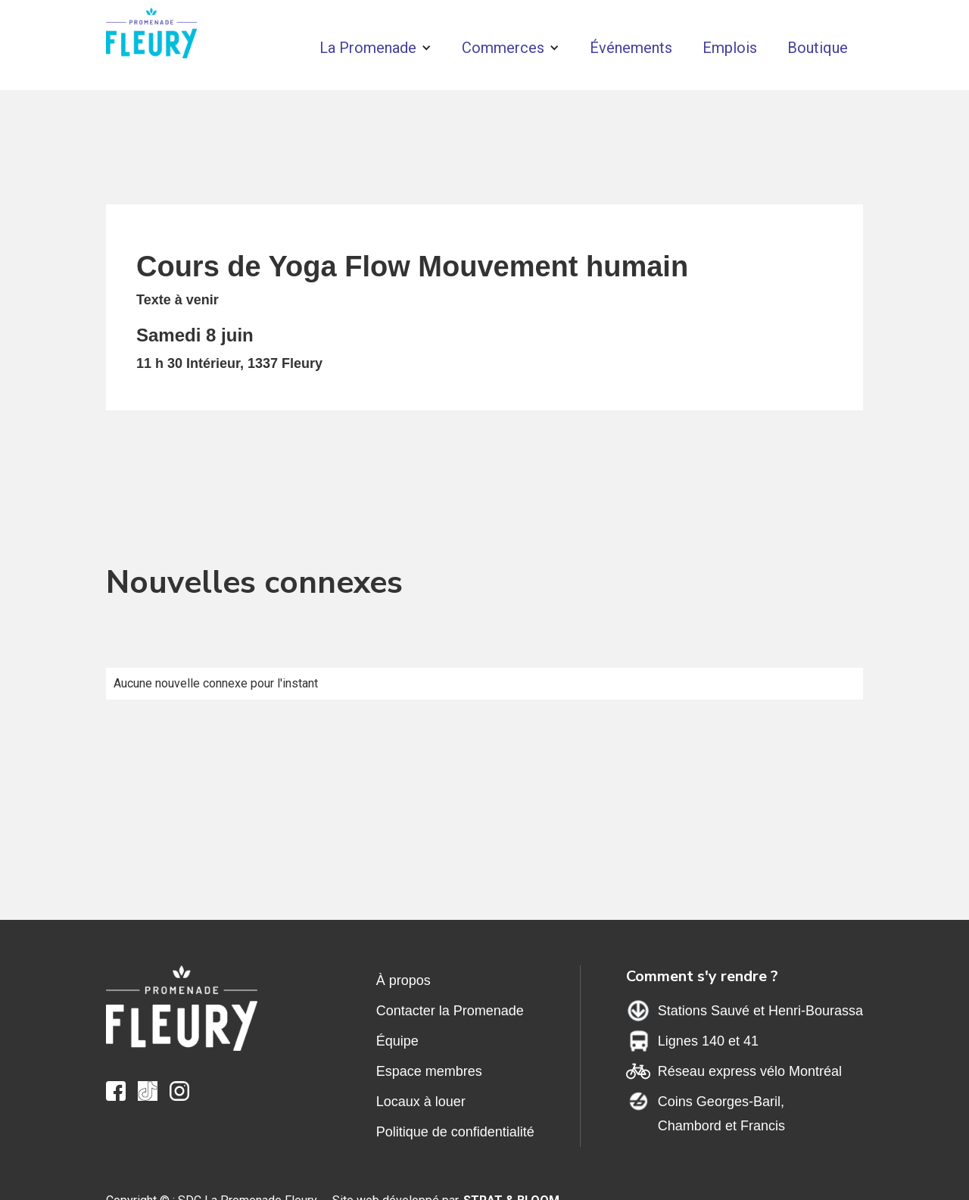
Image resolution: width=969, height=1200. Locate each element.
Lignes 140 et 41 (708, 1041)
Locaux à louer (421, 1101)
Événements (631, 48)
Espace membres (429, 1071)
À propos (403, 980)
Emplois (730, 48)
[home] (151, 37)
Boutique (817, 48)
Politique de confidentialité (455, 1131)
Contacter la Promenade (450, 1010)
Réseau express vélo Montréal (750, 1071)
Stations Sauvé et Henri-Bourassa (760, 1010)
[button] (375, 47)
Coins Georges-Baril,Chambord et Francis (721, 1113)
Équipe (397, 1041)
